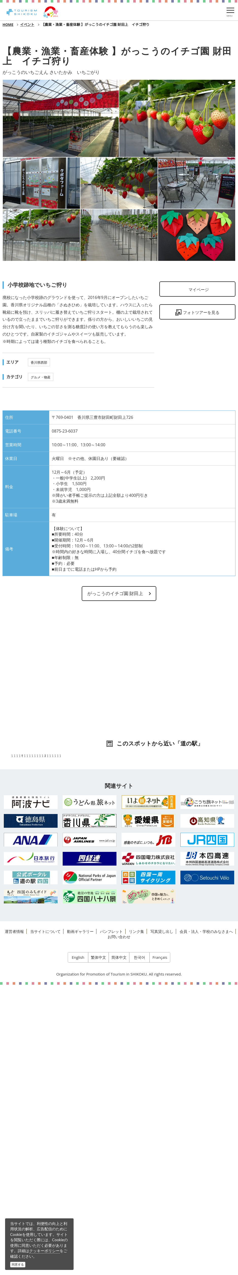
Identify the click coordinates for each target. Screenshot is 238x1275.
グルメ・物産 (40, 377)
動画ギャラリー (80, 1220)
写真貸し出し (161, 1220)
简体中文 (119, 1247)
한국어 (139, 1247)
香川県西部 (39, 362)
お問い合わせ (119, 1226)
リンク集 (136, 1220)
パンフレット (111, 1220)
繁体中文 (98, 1247)
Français (159, 1247)
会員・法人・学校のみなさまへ (206, 1220)
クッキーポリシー (44, 1250)
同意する (18, 1264)
